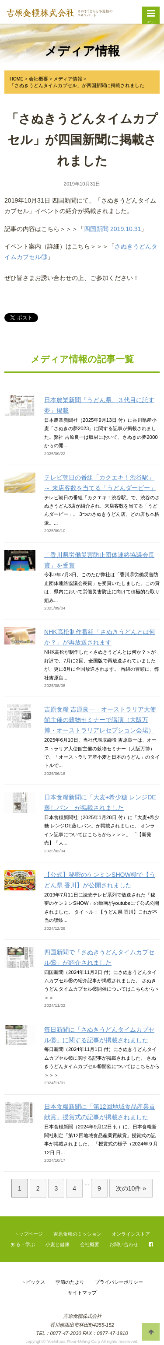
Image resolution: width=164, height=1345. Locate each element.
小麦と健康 (57, 1244)
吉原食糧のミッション (77, 1233)
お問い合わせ (123, 1244)
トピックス (33, 1282)
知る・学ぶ (23, 1244)
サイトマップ (82, 1292)
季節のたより (70, 1282)
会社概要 (89, 1244)
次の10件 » (131, 1188)
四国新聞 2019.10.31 (112, 228)
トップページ (28, 1233)
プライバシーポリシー (119, 1282)
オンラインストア (131, 1233)
